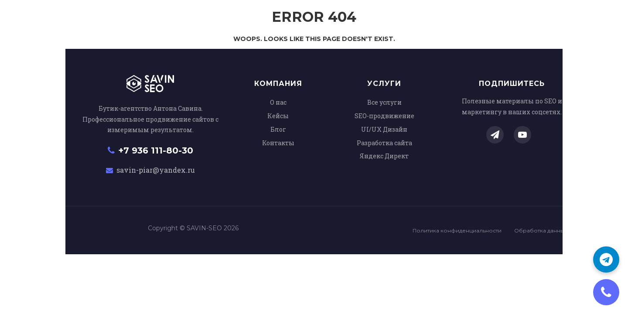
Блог (278, 129)
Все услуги (384, 102)
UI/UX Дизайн (384, 129)
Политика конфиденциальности (457, 230)
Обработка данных (540, 230)
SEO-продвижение (384, 116)
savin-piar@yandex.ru (150, 169)
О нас (278, 102)
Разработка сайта (384, 143)
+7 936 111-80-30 (150, 150)
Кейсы (278, 116)
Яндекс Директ (384, 156)
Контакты (278, 143)
